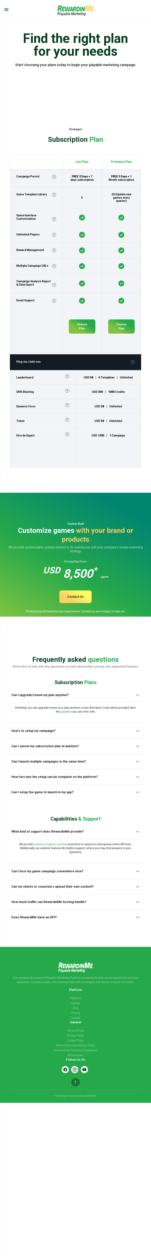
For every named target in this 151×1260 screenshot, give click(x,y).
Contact (75, 1017)
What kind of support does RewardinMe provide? (47, 831)
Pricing (75, 1013)
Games (75, 1003)
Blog (75, 1008)
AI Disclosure (76, 1055)
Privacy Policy (75, 1035)
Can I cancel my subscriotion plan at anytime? (45, 746)
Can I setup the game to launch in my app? (42, 792)
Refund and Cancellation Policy (75, 1045)
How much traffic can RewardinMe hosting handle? (48, 902)
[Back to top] (75, 1082)
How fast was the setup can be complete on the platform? (54, 777)
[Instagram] (74, 1069)
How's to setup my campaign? (33, 731)
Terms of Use (75, 1030)
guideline (66, 711)
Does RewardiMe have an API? (34, 917)
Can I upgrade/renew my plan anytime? (40, 695)
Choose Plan (82, 326)
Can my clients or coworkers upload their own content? (52, 886)
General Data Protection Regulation (75, 1050)
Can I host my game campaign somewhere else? (47, 871)
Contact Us (75, 597)
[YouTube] (84, 1069)
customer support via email (50, 844)
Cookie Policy (75, 1040)
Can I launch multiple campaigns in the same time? (48, 761)
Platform (75, 998)
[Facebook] (65, 1069)
